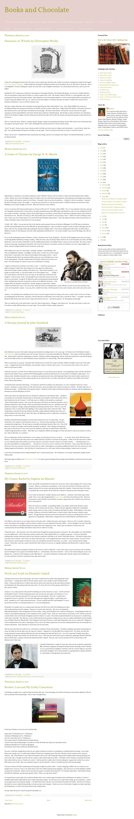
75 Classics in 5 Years (65, 29)
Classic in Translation (106, 80)
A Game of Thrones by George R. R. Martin (31, 154)
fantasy (22, 312)
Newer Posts (8, 800)
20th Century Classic (106, 75)
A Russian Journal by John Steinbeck (26, 323)
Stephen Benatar (107, 283)
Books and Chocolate (37, 10)
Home (7, 29)
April (103, 225)
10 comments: (26, 141)
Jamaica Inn (59, 497)
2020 (101, 156)
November (105, 188)
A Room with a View (109, 264)
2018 (101, 162)
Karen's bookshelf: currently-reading (113, 261)
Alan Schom (106, 291)
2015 (101, 171)
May (103, 222)
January (104, 233)
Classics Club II (85, 29)
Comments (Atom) (17, 804)
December (105, 185)
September (105, 193)
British (11, 562)
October (104, 190)
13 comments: (26, 466)
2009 (101, 240)
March (104, 228)
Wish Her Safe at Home (109, 281)
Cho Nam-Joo (107, 299)
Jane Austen (35, 676)
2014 (101, 174)
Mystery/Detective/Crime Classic (109, 85)
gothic (15, 562)
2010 (101, 237)
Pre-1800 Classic (104, 90)
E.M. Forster (106, 265)
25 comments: (26, 674)
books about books (14, 143)
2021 (101, 153)
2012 (101, 179)
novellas (22, 143)
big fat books (16, 312)
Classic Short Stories (106, 87)
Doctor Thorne (107, 272)
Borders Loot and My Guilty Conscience (29, 687)
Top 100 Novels (10, 354)
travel (24, 468)
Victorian (41, 676)
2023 (101, 148)
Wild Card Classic (105, 99)
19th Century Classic (106, 73)
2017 (101, 165)
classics (29, 676)
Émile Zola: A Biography (110, 289)
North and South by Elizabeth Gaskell (27, 574)
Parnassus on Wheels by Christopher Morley (31, 41)
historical (19, 562)
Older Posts (88, 800)
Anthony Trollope (107, 273)
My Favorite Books (22, 29)
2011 (10, 312)
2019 (101, 159)
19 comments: (26, 560)
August (104, 196)
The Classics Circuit (30, 459)
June (103, 219)
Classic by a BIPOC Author (108, 82)
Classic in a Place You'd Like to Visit (110, 97)
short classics (12, 468)
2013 (101, 176)
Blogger (74, 815)
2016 (101, 168)
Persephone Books (43, 29)
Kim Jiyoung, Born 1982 (110, 297)
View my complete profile (105, 130)
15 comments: (27, 795)
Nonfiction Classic (105, 92)
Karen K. (111, 108)
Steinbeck (19, 468)
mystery (25, 562)
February (104, 230)
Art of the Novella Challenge (14, 84)
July (103, 216)
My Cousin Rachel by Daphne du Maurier (30, 479)
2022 (101, 151)
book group (20, 676)
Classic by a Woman (105, 78)
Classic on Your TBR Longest (108, 94)
